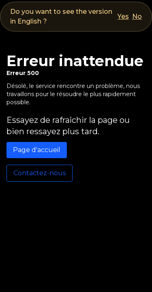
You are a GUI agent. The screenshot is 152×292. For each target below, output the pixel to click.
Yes (123, 16)
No (137, 16)
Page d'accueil (36, 150)
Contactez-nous (39, 173)
